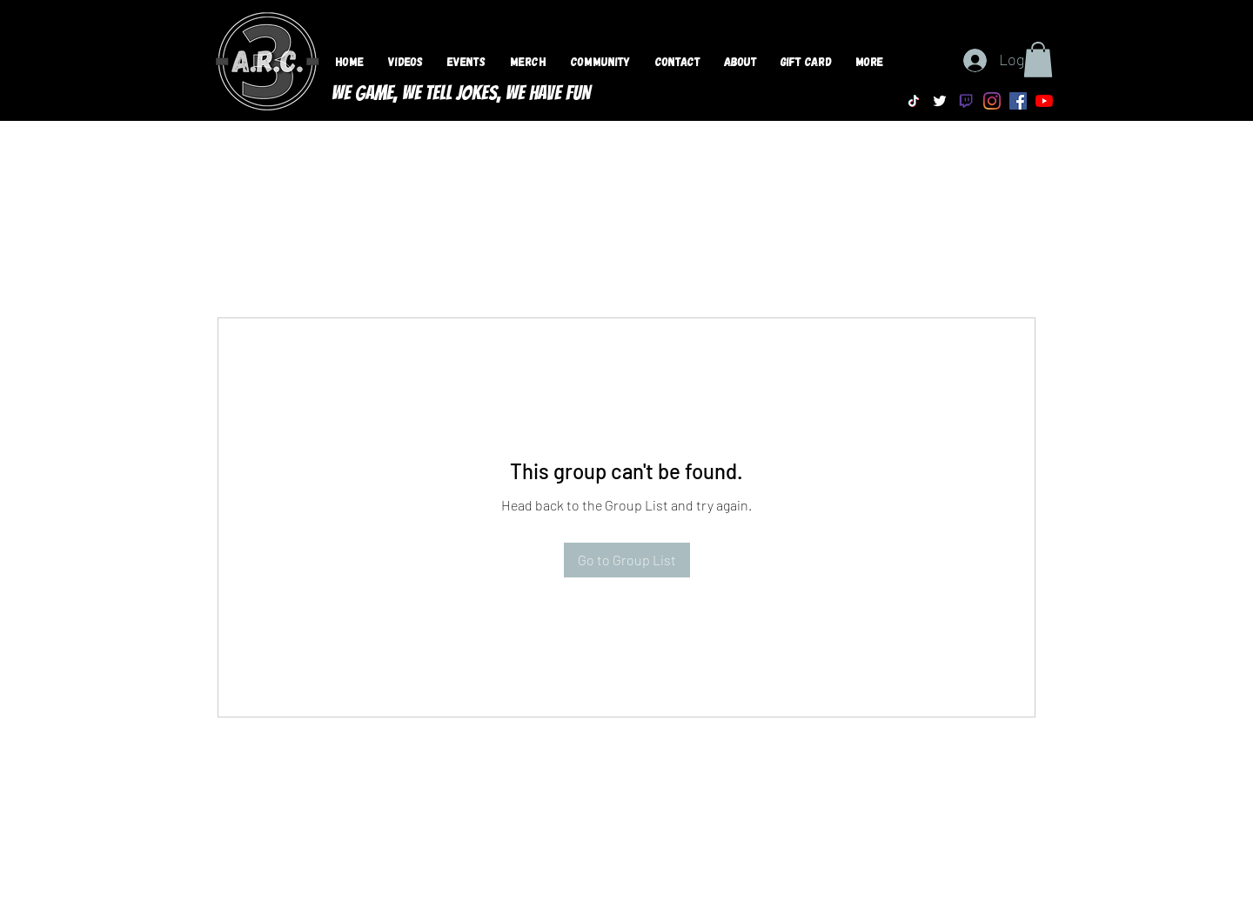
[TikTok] (913, 101)
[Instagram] (992, 101)
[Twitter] (939, 101)
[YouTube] (1044, 101)
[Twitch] (966, 101)
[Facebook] (1018, 101)
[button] (1038, 59)
